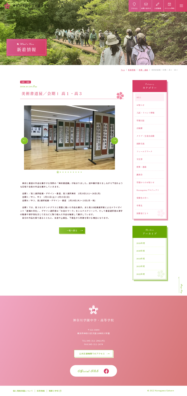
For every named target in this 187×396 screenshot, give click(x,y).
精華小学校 (54, 391)
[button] (24, 140)
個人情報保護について (23, 391)
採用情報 (41, 391)
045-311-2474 (96, 344)
